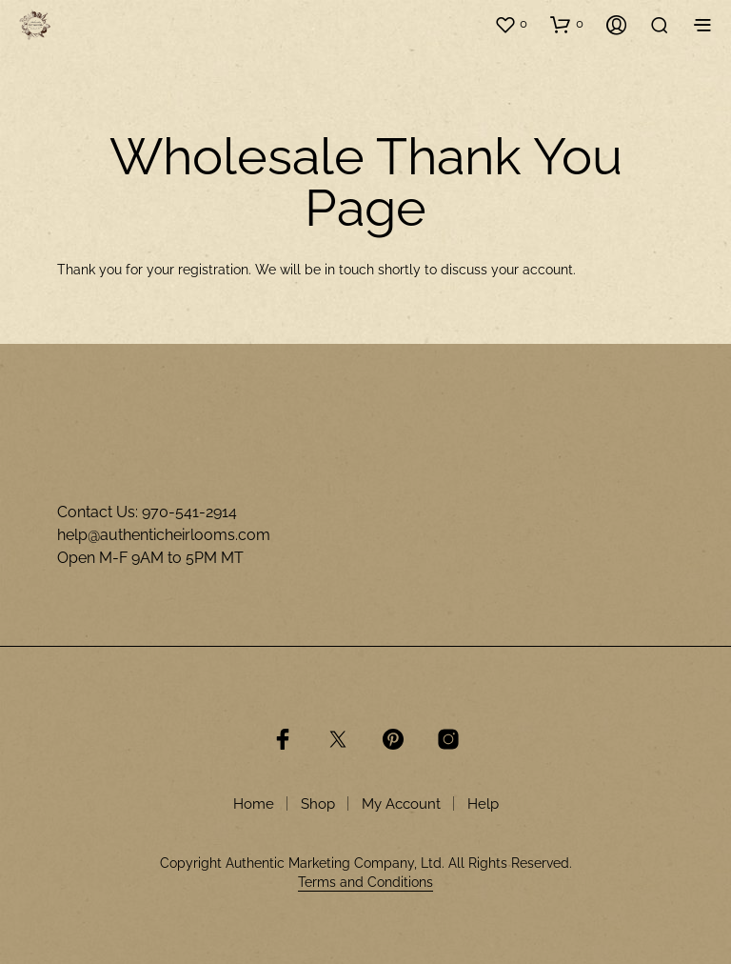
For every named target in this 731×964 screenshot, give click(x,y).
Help (483, 804)
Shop (318, 804)
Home (253, 804)
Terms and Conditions (365, 882)
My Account (401, 804)
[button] (510, 23)
